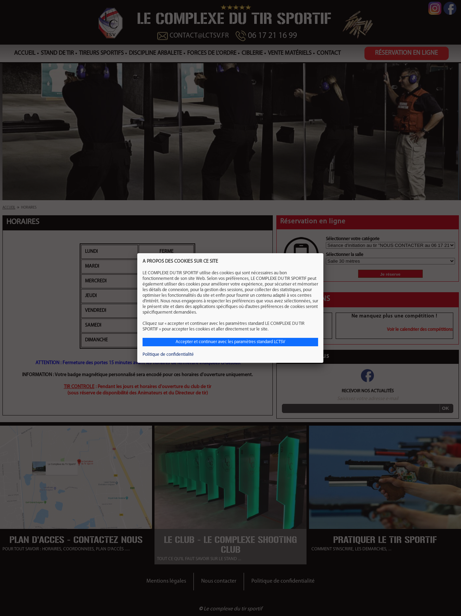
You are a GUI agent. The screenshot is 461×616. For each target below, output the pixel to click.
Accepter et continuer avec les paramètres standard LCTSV (230, 342)
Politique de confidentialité (168, 354)
